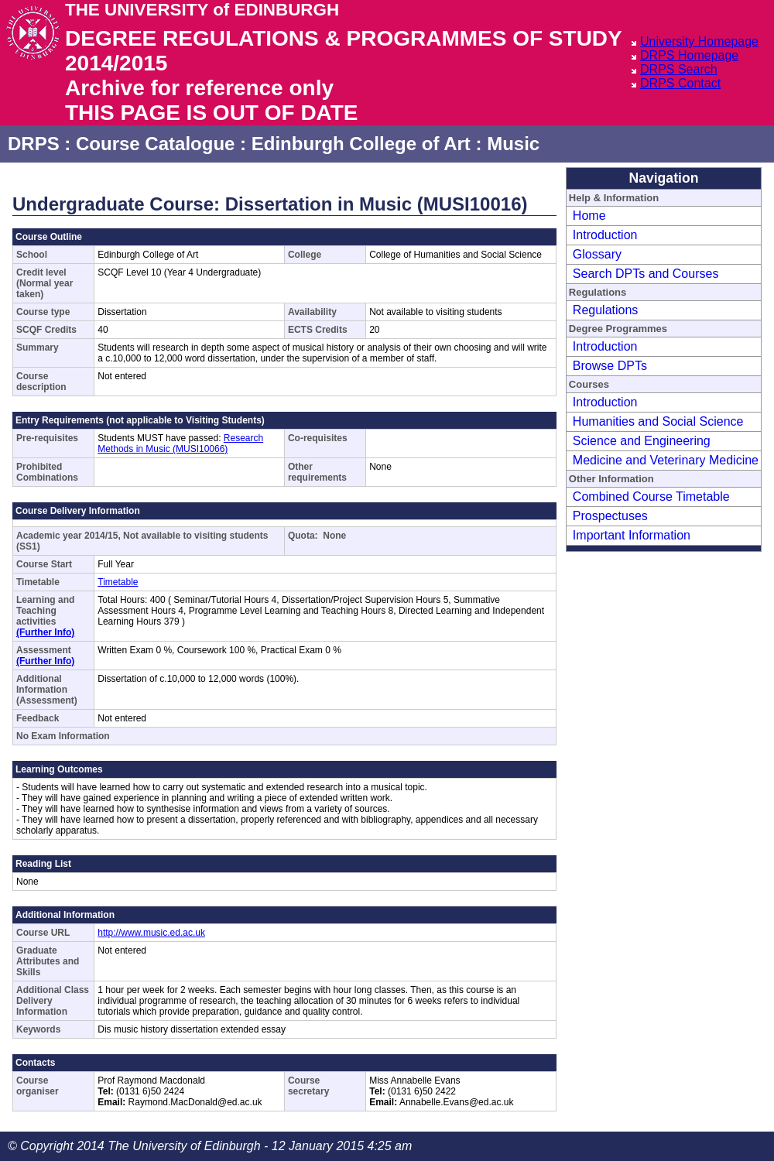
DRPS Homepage (689, 55)
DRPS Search (678, 69)
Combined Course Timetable (651, 496)
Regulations (606, 310)
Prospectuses (610, 515)
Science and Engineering (642, 440)
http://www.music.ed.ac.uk (151, 932)
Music (513, 143)
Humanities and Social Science (658, 421)
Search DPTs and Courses (646, 273)
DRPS (34, 143)
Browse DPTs (610, 365)
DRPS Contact (680, 83)
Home (589, 215)
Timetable (118, 582)
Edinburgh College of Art (361, 143)
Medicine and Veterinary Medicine (666, 460)
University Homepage (699, 41)
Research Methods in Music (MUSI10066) (180, 443)
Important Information (631, 535)
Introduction (605, 234)
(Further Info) (45, 632)
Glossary (597, 254)
